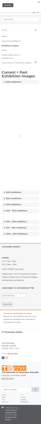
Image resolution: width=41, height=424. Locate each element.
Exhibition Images (10, 46)
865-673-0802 (13, 353)
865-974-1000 (8, 379)
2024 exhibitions (12, 198)
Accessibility (24, 402)
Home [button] (19, 30)
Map (3, 399)
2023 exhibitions (12, 205)
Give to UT (5, 402)
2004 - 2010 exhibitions (15, 234)
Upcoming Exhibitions (11, 41)
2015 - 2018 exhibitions (15, 222)
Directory (23, 399)
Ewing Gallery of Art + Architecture (11, 56)
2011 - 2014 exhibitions (15, 228)
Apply (4, 397)
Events (4, 395)
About (4, 36)
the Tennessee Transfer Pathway (11, 417)
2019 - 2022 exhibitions (15, 211)
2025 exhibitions (12, 192)
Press (4, 50)
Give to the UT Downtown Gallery (19, 62)
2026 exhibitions (12, 82)
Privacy (23, 397)
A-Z (22, 395)
